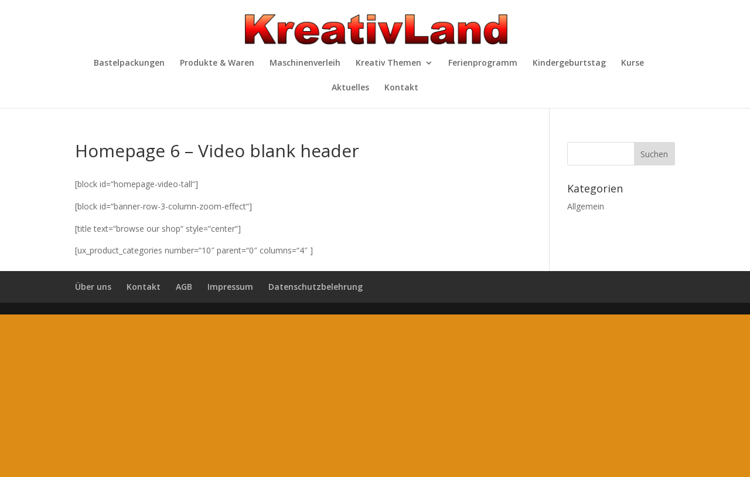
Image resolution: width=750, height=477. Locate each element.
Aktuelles (350, 88)
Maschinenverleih (305, 63)
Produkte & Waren (217, 63)
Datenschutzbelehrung (315, 286)
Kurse (632, 63)
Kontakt (401, 88)
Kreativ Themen (388, 63)
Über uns (93, 286)
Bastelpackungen (129, 63)
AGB (184, 286)
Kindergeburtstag (569, 63)
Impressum (230, 286)
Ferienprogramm (482, 63)
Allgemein (585, 206)
